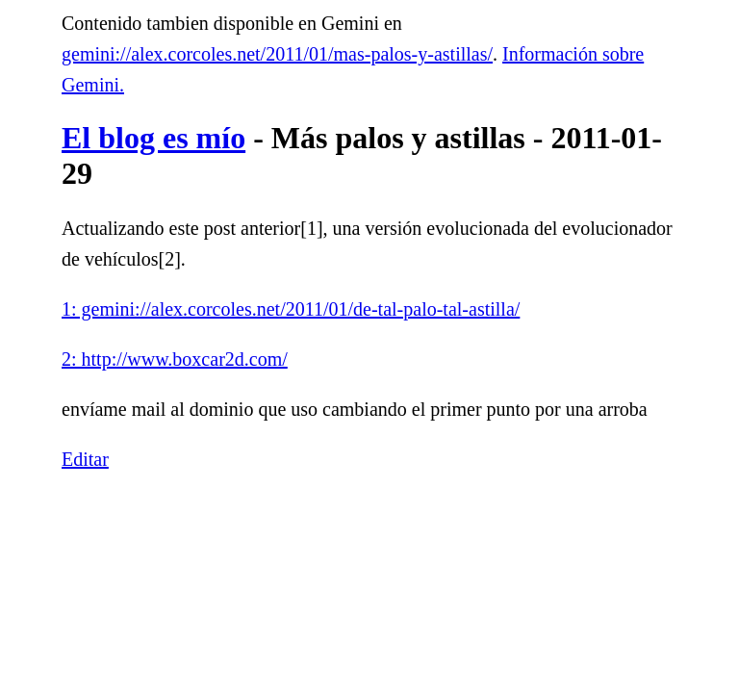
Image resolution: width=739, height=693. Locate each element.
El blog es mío (153, 137)
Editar (85, 459)
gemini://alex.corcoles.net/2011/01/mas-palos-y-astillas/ (277, 53)
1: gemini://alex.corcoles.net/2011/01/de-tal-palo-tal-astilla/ (291, 309)
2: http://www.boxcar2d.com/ (175, 359)
